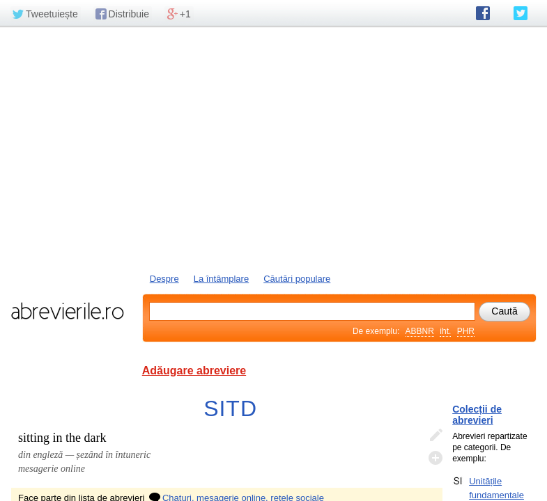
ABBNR (420, 331)
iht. (445, 331)
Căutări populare (296, 278)
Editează (435, 436)
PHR (466, 331)
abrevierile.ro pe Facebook (483, 13)
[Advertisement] (273, 148)
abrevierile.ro (67, 311)
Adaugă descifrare (435, 458)
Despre (164, 278)
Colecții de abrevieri (477, 415)
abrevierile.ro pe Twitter (520, 13)
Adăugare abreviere (194, 370)
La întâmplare (221, 278)
